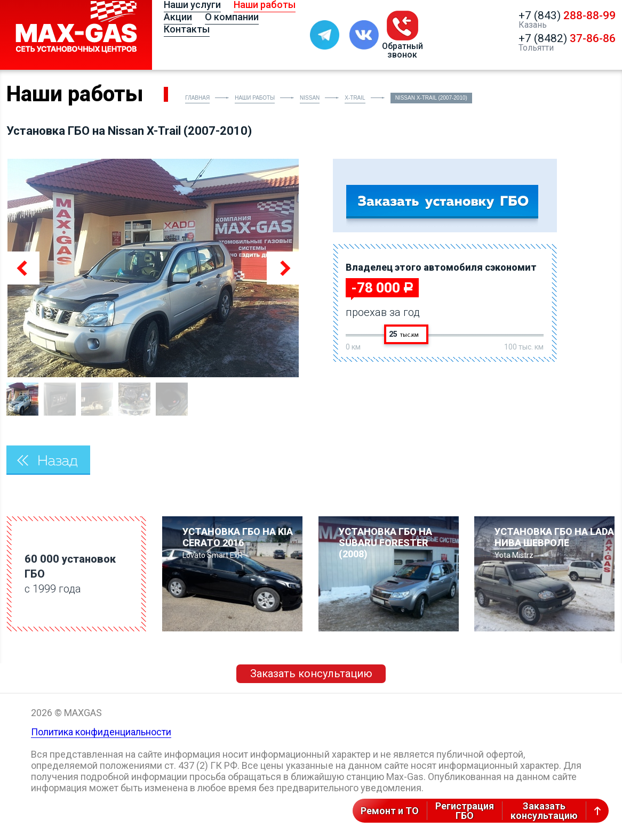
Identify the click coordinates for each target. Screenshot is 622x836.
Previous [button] (22, 268)
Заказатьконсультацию (544, 810)
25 (404, 334)
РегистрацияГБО (464, 810)
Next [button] (283, 268)
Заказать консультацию (311, 673)
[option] (153, 268)
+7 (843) (567, 15)
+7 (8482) (567, 38)
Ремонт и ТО (390, 810)
